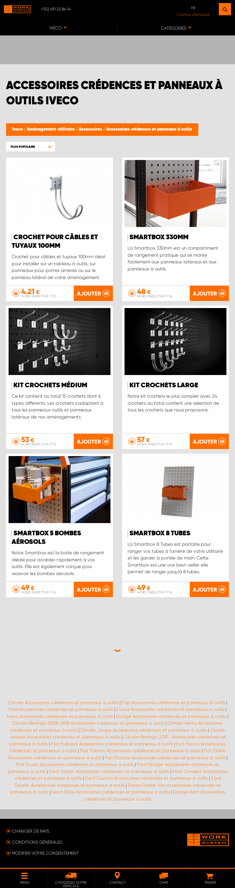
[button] (30, 146)
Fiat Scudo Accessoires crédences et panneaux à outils (75, 764)
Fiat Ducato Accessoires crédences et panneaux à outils (165, 757)
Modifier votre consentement (45, 853)
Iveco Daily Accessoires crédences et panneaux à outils (111, 792)
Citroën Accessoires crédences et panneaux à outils (63, 702)
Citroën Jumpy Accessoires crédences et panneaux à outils (143, 730)
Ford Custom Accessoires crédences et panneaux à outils (146, 778)
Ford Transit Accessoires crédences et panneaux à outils (109, 771)
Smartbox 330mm (158, 237)
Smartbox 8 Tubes (159, 533)
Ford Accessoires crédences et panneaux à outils (61, 709)
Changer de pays (30, 831)
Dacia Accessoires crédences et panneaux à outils (170, 709)
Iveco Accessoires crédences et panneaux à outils (60, 716)
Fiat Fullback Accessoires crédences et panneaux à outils (112, 744)
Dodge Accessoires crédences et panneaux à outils (171, 716)
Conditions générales (37, 842)
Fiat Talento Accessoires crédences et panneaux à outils (140, 750)
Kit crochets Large (163, 385)
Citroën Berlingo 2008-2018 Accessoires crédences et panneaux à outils (88, 723)
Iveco (18, 129)
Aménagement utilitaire (51, 129)
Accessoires (91, 129)
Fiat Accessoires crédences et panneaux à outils (173, 702)
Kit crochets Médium (50, 385)
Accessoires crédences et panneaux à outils (149, 129)
